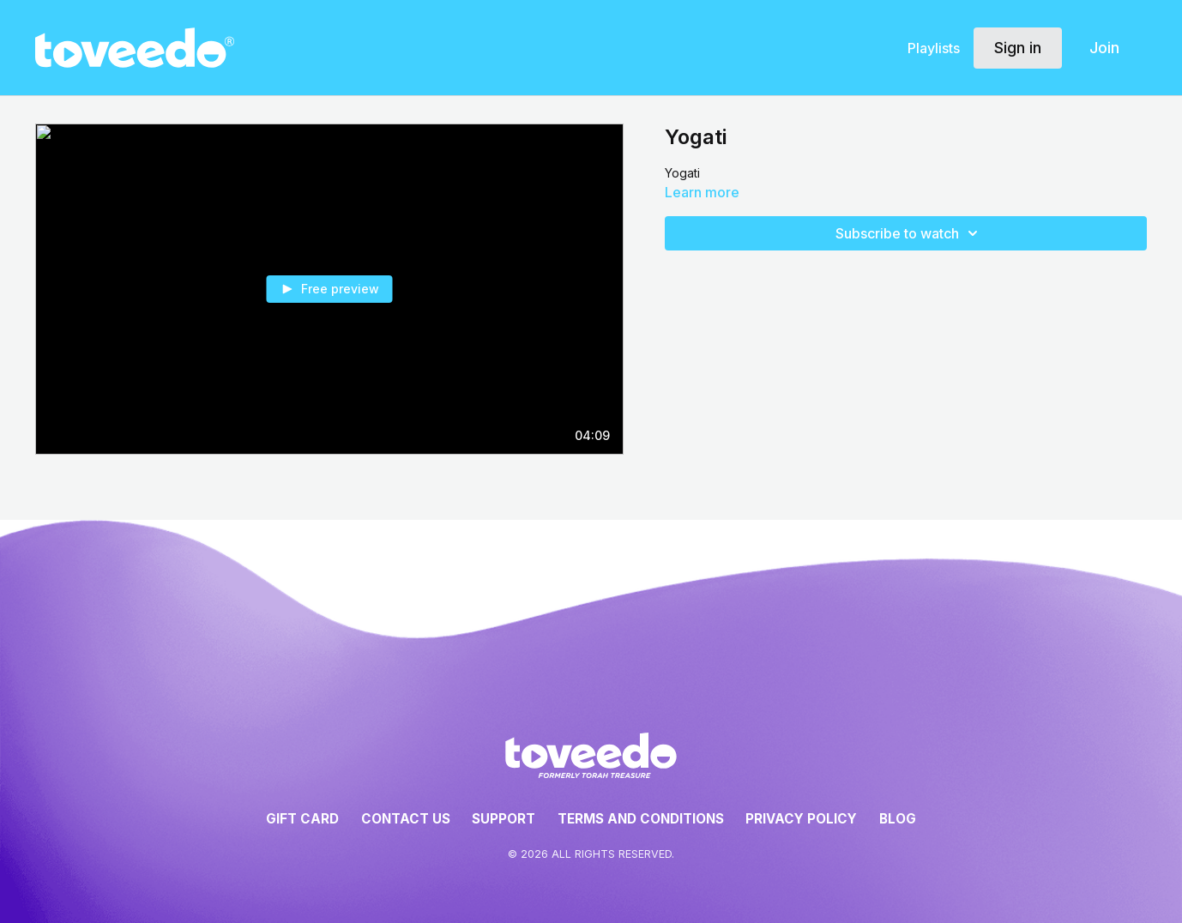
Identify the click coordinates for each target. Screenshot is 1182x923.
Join (1104, 48)
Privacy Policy (801, 819)
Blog (897, 819)
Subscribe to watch (909, 233)
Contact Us (405, 819)
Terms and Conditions (641, 819)
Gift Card (302, 819)
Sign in (1017, 48)
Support (503, 819)
